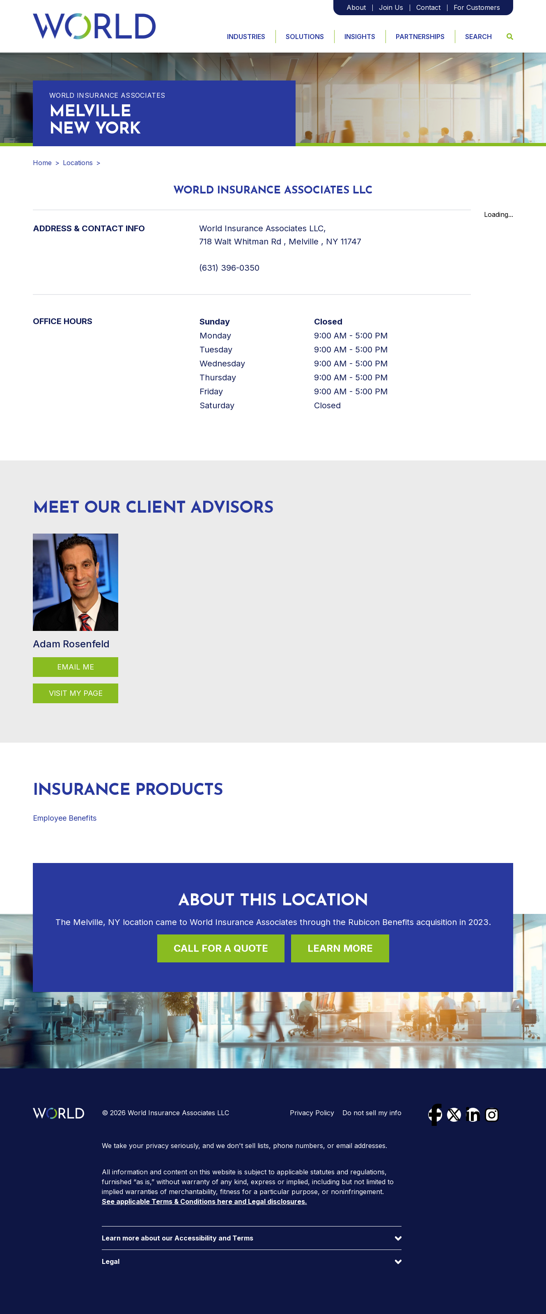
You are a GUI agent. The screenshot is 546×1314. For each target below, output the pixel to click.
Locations (78, 162)
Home (42, 162)
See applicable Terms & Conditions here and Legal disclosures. (204, 1201)
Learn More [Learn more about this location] (340, 948)
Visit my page (76, 693)
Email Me (75, 667)
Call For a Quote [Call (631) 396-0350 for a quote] (221, 948)
